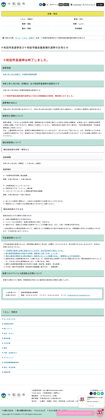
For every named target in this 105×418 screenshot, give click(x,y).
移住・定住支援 (9, 367)
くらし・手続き (26, 19)
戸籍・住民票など (10, 353)
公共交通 (7, 343)
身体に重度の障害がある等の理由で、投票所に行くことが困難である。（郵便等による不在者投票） (43, 256)
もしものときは (9, 319)
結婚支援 (7, 372)
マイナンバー (9, 358)
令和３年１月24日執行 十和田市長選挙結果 (20, 74)
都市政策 (7, 338)
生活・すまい (9, 333)
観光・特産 (26, 28)
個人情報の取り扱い (24, 410)
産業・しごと (78, 23)
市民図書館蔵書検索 (11, 362)
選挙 (37, 38)
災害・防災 (52, 13)
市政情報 (78, 28)
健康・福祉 (26, 23)
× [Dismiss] (102, 397)
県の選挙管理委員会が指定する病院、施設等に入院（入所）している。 (32, 253)
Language (77, 4)
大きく (66, 5)
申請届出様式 (9, 324)
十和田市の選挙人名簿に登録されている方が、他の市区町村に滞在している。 (35, 250)
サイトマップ (90, 5)
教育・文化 (78, 19)
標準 (60, 5)
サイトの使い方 (54, 410)
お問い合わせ (8, 410)
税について (8, 329)
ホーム (17, 38)
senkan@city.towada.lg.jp (79, 295)
